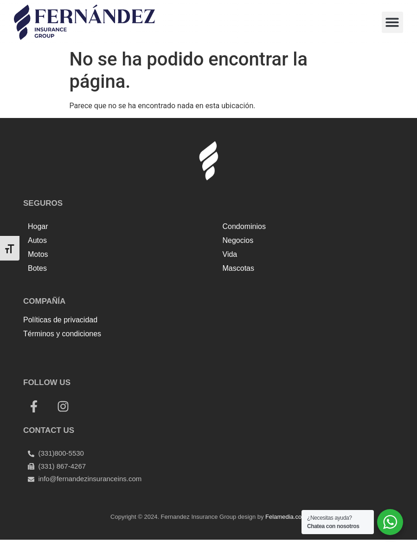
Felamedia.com (286, 516)
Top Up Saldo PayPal (57, 354)
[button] (393, 22)
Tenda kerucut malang (130, 354)
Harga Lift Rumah (197, 354)
